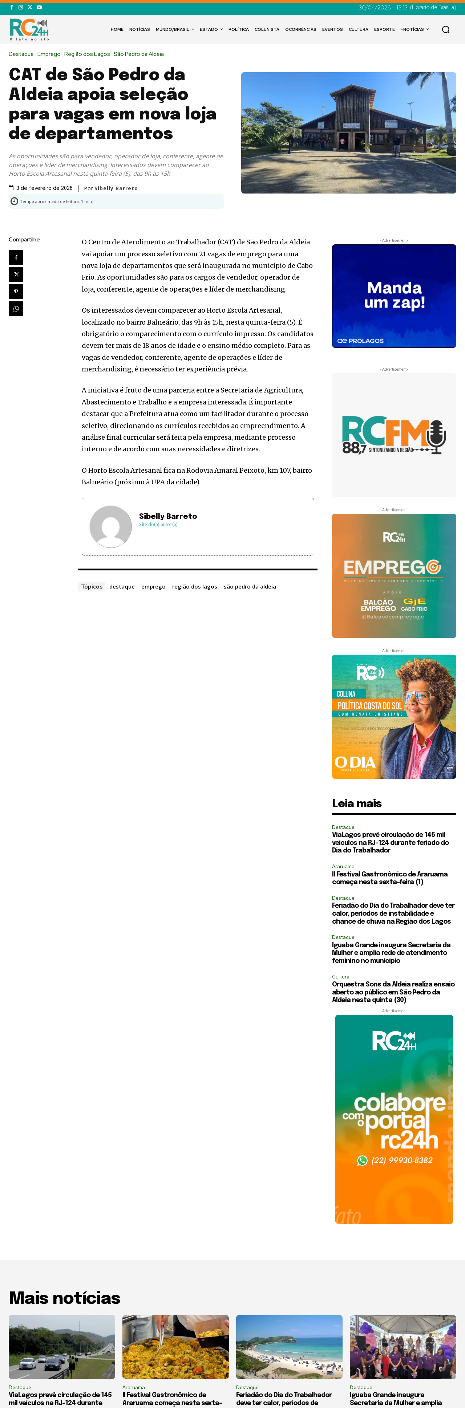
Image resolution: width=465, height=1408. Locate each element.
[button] (445, 29)
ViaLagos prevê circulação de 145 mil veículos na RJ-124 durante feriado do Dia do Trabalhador (390, 843)
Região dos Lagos (89, 54)
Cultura (340, 977)
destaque (122, 586)
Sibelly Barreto (116, 188)
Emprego (50, 54)
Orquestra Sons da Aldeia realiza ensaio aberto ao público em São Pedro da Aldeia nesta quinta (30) (393, 992)
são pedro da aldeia (250, 586)
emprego (153, 586)
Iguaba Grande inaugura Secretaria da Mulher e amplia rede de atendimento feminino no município (391, 953)
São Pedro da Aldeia (140, 54)
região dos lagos (194, 586)
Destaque (23, 54)
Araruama (343, 866)
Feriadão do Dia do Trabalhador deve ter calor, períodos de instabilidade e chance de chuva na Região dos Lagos (393, 914)
